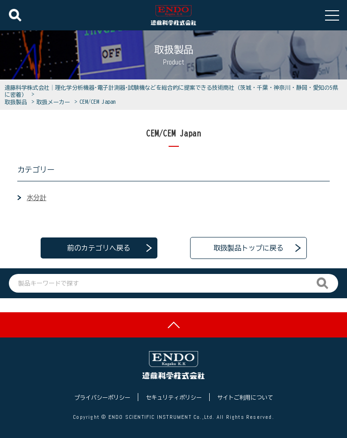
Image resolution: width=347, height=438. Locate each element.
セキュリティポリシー (174, 397)
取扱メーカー (54, 102)
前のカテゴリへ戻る (98, 247)
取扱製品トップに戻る (248, 247)
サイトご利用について (245, 397)
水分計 (36, 197)
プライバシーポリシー (102, 397)
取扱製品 (17, 102)
